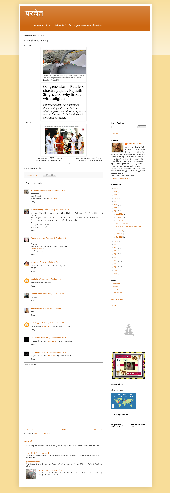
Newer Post (29, 430)
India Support (36, 323)
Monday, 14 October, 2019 (59, 210)
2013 (116, 257)
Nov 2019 (119, 217)
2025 (116, 192)
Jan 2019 (119, 237)
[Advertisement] (128, 76)
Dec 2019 (119, 214)
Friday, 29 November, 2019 (56, 338)
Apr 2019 (119, 231)
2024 (116, 195)
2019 (116, 211)
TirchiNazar (117, 292)
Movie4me (45, 326)
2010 (116, 267)
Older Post (98, 430)
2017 (116, 244)
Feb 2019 (119, 234)
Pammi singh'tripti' (38, 238)
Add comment (30, 365)
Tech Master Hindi (38, 338)
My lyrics (116, 284)
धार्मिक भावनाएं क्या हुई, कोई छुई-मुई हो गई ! (50, 470)
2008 (116, 274)
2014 (116, 254)
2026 (116, 188)
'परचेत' (34, 13)
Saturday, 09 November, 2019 (53, 323)
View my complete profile (120, 178)
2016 (116, 248)
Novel (115, 287)
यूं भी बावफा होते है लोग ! (33, 462)
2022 (116, 201)
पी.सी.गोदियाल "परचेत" (134, 144)
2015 (116, 251)
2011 (116, 264)
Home (64, 430)
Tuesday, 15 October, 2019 (56, 238)
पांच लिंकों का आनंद (36, 249)
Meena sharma (36, 308)
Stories (116, 289)
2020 (116, 208)
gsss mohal (52, 341)
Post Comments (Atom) (43, 434)
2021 (116, 205)
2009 (116, 270)
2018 (116, 241)
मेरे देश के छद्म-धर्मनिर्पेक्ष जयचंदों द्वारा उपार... (128, 226)
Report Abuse (117, 299)
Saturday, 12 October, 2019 (54, 190)
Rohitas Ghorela (37, 190)
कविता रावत (35, 262)
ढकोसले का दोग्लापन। (122, 223)
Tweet (113, 306)
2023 (116, 198)
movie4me (52, 356)
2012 (116, 261)
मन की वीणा (34, 279)
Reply (33, 202)
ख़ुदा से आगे (54, 198)
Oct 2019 (119, 220)
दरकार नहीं (28, 441)
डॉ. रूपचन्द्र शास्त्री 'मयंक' (39, 210)
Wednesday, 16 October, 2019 (50, 279)
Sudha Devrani (36, 294)
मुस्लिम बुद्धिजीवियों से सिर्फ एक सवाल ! (37, 453)
